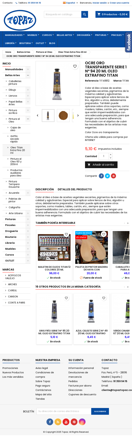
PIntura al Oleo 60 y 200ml (16, 161)
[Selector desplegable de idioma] (71, 3)
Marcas (8, 269)
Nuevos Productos (13, 372)
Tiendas (40, 399)
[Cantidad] (104, 156)
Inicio (7, 63)
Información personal (81, 368)
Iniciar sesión (100, 2)
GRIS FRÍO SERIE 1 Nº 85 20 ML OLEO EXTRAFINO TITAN (54, 332)
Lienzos (13, 95)
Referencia (91, 80)
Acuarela (14, 193)
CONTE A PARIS (16, 302)
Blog (52, 43)
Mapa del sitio (44, 394)
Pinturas (100, 35)
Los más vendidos (13, 377)
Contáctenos (43, 390)
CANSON (12, 296)
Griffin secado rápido (14, 138)
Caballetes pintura (15, 82)
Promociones (10, 368)
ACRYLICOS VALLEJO (13, 277)
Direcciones (75, 390)
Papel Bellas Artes (15, 103)
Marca (117, 80)
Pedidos (73, 381)
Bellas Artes (64, 35)
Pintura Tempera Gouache (14, 184)
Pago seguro (43, 385)
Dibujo (12, 90)
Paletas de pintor (15, 200)
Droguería (83, 35)
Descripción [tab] (45, 189)
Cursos (47, 35)
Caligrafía (14, 207)
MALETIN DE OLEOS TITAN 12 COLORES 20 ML (54, 268)
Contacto (7, 2)
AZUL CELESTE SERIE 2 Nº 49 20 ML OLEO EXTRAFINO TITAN (92, 333)
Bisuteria (25, 43)
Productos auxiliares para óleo (16, 172)
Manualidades (14, 35)
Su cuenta (76, 360)
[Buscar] (66, 14)
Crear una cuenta (119, 2)
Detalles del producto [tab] (75, 189)
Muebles (32, 35)
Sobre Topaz (43, 381)
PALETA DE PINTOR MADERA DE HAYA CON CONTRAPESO (91, 269)
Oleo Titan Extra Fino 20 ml (17, 150)
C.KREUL (12, 290)
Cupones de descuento (82, 394)
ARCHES (12, 284)
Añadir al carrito (101, 165)
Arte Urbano (16, 213)
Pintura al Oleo (14, 120)
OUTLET (40, 43)
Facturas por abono (80, 385)
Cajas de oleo (15, 129)
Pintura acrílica (13, 112)
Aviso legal (42, 368)
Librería (9, 43)
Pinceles (116, 35)
